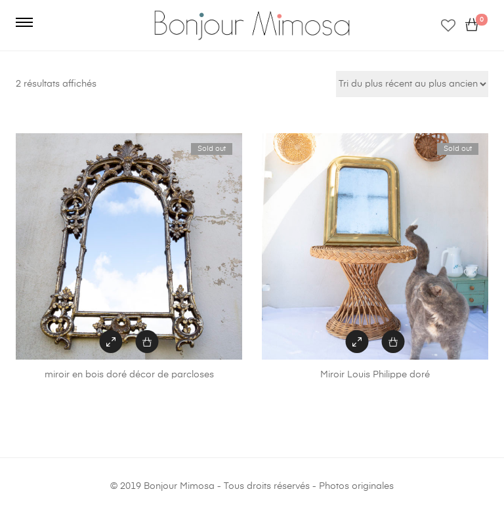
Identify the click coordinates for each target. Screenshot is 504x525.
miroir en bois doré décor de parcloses (129, 374)
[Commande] (412, 84)
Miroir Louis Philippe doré (375, 374)
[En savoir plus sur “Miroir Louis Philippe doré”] (393, 341)
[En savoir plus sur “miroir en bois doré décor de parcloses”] (147, 341)
